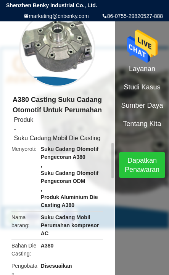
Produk (24, 119)
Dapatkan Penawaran (142, 165)
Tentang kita (142, 124)
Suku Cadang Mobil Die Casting (57, 138)
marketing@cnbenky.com (59, 16)
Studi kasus (142, 87)
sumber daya (142, 105)
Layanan (142, 69)
